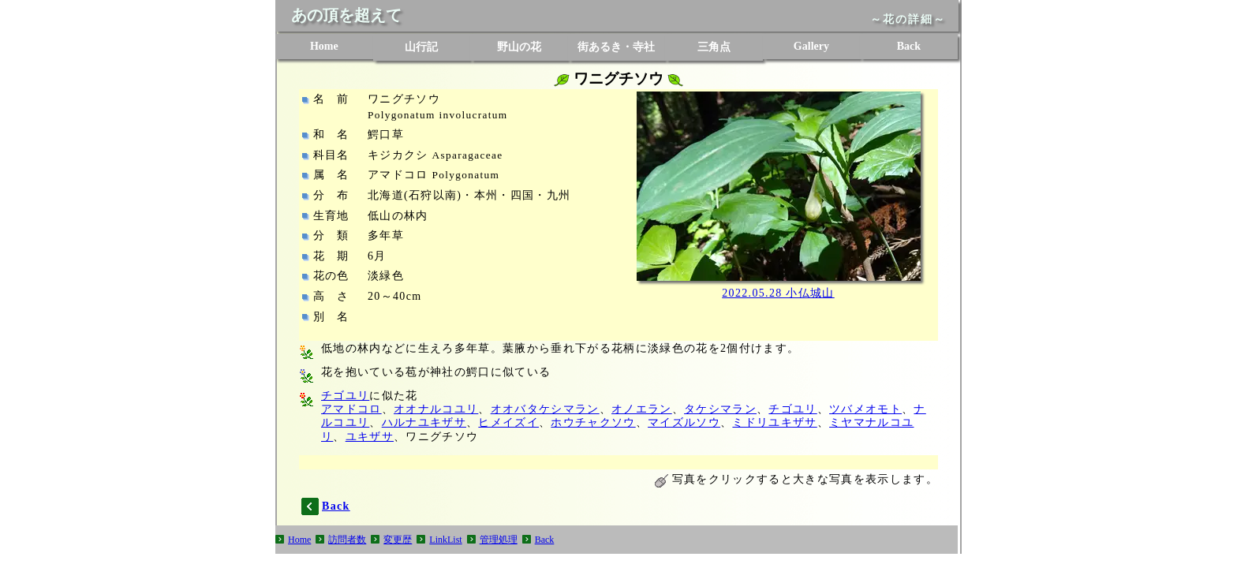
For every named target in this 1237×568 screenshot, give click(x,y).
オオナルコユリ (436, 409)
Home (324, 46)
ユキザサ (370, 437)
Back (909, 46)
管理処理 (499, 539)
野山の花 (519, 47)
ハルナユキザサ (424, 422)
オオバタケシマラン (545, 409)
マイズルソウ (684, 422)
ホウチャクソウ (593, 422)
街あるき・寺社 (616, 47)
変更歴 (397, 539)
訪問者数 (347, 539)
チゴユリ (345, 396)
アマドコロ (351, 409)
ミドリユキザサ (774, 422)
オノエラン (641, 409)
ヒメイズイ (508, 422)
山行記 (421, 47)
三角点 (714, 47)
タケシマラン (720, 409)
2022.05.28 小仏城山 (778, 293)
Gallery (811, 46)
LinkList (445, 539)
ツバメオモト (865, 409)
